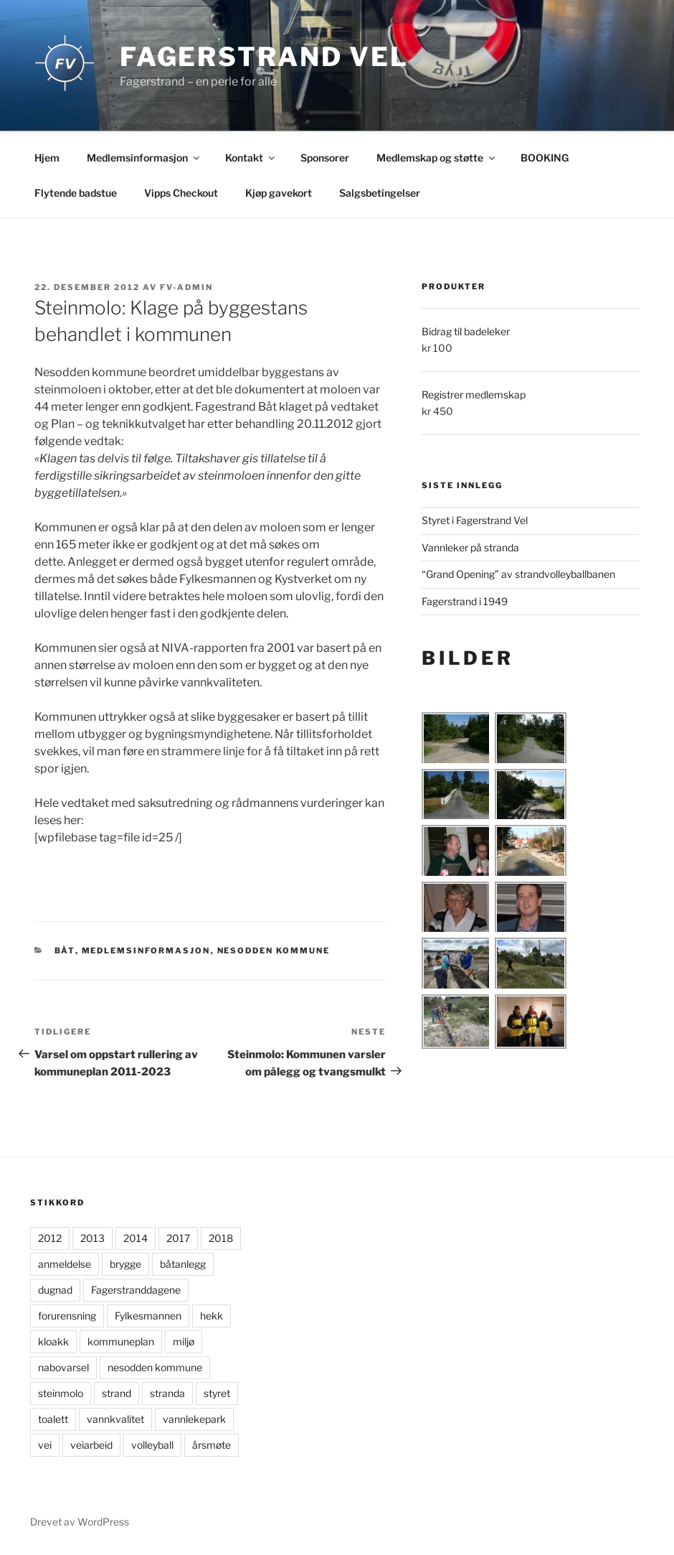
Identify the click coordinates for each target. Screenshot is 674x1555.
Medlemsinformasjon (144, 157)
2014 (135, 1238)
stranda (167, 1393)
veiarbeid (91, 1445)
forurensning (67, 1315)
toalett (53, 1419)
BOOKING (545, 157)
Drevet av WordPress (79, 1522)
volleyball (152, 1445)
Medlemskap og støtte (436, 157)
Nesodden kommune (274, 950)
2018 (221, 1238)
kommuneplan (120, 1341)
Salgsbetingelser (379, 193)
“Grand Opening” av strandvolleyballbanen (518, 574)
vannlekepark (194, 1419)
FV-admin (186, 287)
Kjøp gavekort (278, 193)
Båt (64, 950)
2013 (92, 1238)
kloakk (53, 1341)
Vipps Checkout (181, 193)
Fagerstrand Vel (264, 57)
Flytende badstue (75, 193)
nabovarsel (63, 1367)
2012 (50, 1238)
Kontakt (251, 157)
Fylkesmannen (148, 1315)
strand (116, 1393)
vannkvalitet (115, 1419)
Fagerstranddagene (136, 1290)
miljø (183, 1341)
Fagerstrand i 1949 (465, 601)
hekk (211, 1315)
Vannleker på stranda (470, 547)
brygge (125, 1264)
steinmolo (60, 1393)
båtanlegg (183, 1264)
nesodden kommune (155, 1367)
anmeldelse (64, 1264)
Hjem (47, 157)
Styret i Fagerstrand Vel (475, 520)
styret (217, 1393)
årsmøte (211, 1445)
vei (45, 1445)
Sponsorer (324, 157)
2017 (178, 1238)
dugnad (55, 1290)
